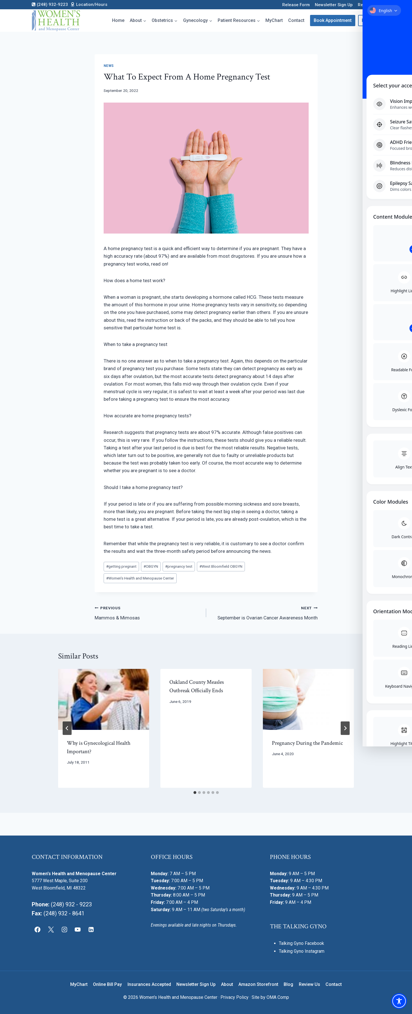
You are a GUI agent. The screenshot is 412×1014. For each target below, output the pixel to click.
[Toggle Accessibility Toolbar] (399, 1001)
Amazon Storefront (258, 984)
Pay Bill (369, 20)
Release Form (296, 4)
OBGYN (151, 566)
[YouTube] (78, 929)
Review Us (368, 4)
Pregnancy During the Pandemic (307, 743)
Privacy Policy (234, 997)
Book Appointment (333, 20)
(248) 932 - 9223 (71, 904)
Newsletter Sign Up (334, 4)
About (227, 984)
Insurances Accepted (149, 984)
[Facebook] (38, 929)
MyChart (274, 20)
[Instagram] (64, 929)
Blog (288, 984)
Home (118, 20)
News (109, 66)
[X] (51, 929)
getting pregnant (121, 566)
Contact (296, 20)
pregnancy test (178, 566)
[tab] (195, 792)
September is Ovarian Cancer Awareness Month (264, 612)
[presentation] (103, 699)
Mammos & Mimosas (148, 612)
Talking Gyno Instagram (301, 951)
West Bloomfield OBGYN (220, 566)
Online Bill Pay (107, 984)
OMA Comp (278, 997)
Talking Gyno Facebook (301, 943)
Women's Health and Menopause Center (140, 578)
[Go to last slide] (67, 728)
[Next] (345, 728)
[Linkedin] (91, 929)
